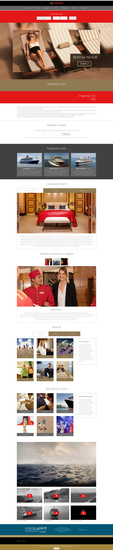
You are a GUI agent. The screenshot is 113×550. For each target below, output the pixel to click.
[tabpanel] (56, 220)
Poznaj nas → (83, 529)
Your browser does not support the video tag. (56, 463)
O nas (55, 10)
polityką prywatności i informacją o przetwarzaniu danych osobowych (62, 545)
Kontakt (86, 10)
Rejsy (26, 10)
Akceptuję (56, 547)
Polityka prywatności (21, 540)
